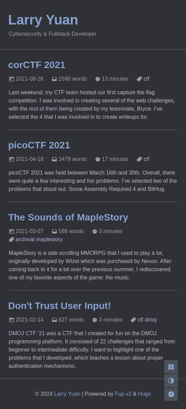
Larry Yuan (43, 19)
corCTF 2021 (36, 65)
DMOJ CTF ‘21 (27, 333)
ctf (146, 79)
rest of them (43, 109)
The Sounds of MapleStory (68, 217)
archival (25, 239)
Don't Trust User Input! (59, 305)
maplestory (49, 239)
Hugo (144, 394)
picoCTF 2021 (39, 145)
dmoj (151, 320)
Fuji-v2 (123, 394)
